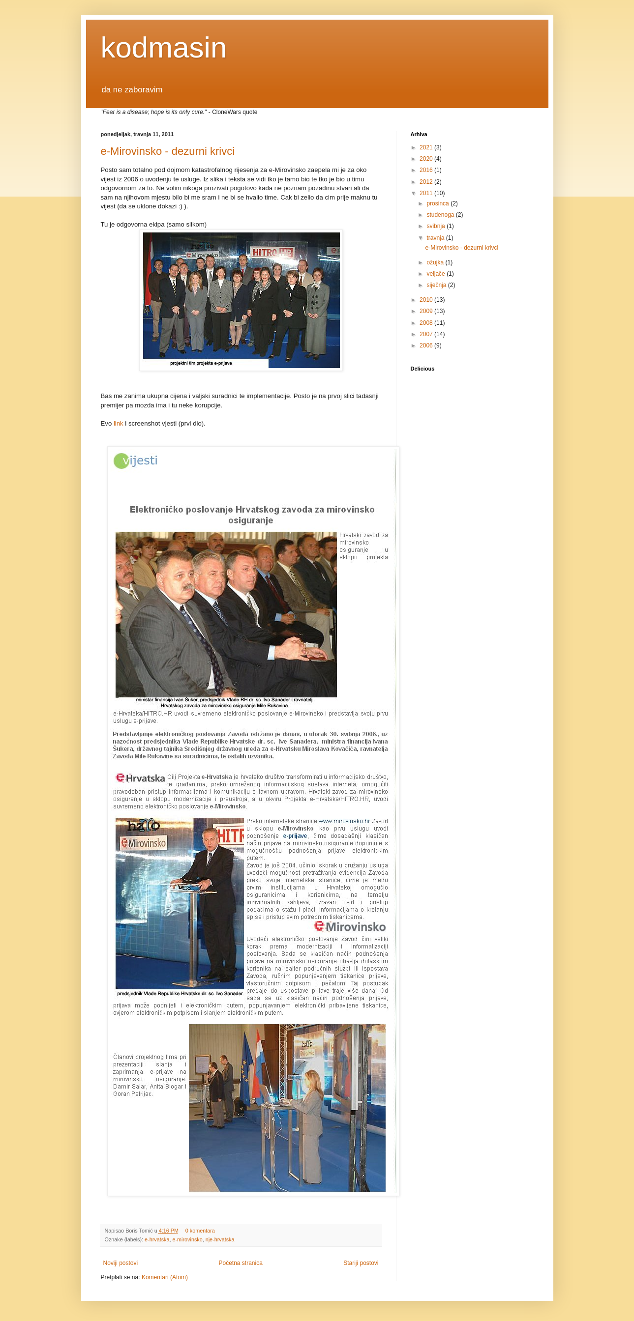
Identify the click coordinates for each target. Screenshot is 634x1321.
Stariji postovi (360, 1263)
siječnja (437, 285)
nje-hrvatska (220, 1239)
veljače (436, 273)
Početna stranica (240, 1263)
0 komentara (200, 1231)
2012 (427, 181)
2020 (427, 158)
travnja (436, 237)
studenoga (440, 214)
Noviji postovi (120, 1263)
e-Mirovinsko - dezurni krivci (168, 151)
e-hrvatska (157, 1239)
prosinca (438, 203)
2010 (427, 299)
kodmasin (164, 47)
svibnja (436, 226)
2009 (427, 311)
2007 (427, 334)
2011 (427, 193)
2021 (427, 147)
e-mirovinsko (188, 1239)
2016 (427, 170)
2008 (427, 322)
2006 (427, 345)
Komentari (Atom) (165, 1277)
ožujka (435, 262)
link (118, 423)
